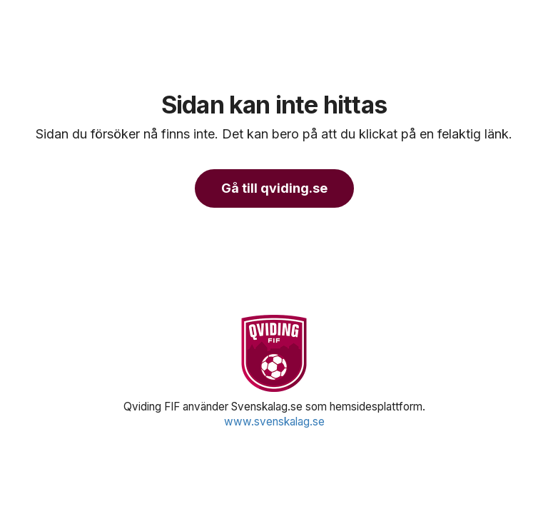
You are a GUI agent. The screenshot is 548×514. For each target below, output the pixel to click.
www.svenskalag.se (274, 421)
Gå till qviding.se (274, 188)
